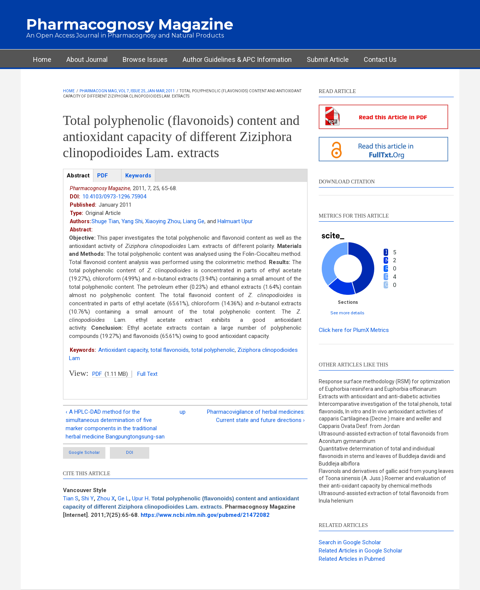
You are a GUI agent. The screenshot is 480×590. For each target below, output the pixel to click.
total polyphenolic (213, 350)
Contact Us (380, 59)
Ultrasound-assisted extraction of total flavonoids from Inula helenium (383, 497)
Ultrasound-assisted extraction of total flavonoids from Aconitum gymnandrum (383, 437)
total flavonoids (169, 350)
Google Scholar (84, 452)
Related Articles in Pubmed (352, 558)
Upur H (140, 498)
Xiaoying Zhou (162, 221)
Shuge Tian (105, 221)
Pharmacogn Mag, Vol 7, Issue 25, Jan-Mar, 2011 (127, 91)
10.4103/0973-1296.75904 (114, 196)
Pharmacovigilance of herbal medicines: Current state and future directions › (256, 415)
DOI (129, 452)
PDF (97, 374)
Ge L (123, 498)
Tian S (70, 498)
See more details (347, 312)
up (183, 411)
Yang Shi (132, 221)
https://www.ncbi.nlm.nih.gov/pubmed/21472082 (205, 515)
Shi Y (87, 498)
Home (42, 59)
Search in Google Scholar (350, 542)
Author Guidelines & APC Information (237, 59)
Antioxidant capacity (123, 350)
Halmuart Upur (235, 221)
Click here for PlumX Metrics (354, 330)
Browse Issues (145, 59)
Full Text (147, 374)
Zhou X (106, 498)
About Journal (87, 59)
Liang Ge (193, 221)
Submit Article (328, 59)
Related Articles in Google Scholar (360, 550)
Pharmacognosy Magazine (129, 24)
